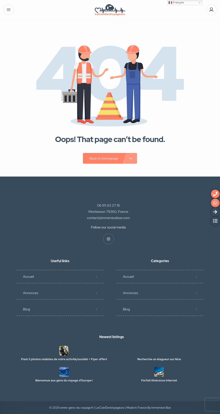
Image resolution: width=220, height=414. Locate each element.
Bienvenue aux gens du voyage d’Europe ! (64, 380)
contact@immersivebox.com (108, 218)
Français (176, 2)
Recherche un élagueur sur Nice (159, 359)
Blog (26, 309)
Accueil (28, 276)
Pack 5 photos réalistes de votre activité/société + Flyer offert (64, 359)
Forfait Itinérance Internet (159, 380)
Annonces (30, 293)
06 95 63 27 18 (108, 205)
